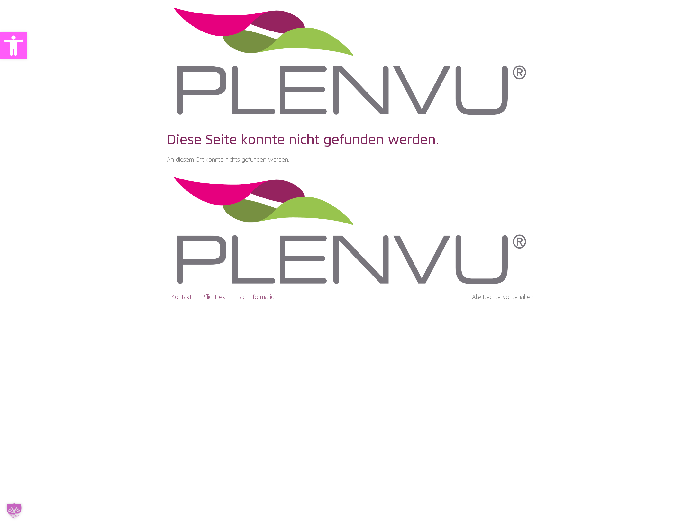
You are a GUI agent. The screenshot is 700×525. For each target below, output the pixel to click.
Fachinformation (257, 297)
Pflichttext (214, 297)
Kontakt (182, 297)
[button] (13, 45)
